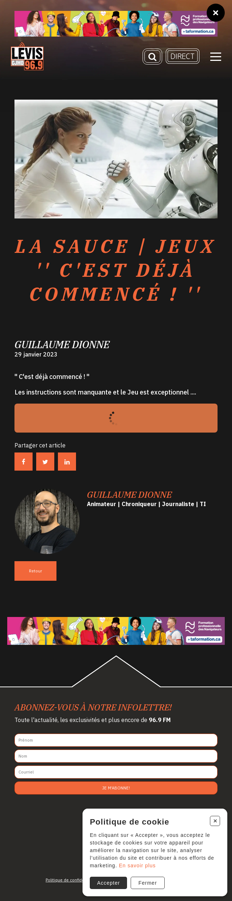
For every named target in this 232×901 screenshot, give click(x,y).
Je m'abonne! (116, 788)
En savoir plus (137, 865)
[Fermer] (216, 13)
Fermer (147, 883)
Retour (35, 570)
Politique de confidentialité (72, 880)
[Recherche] (152, 56)
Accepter (108, 883)
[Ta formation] (116, 24)
